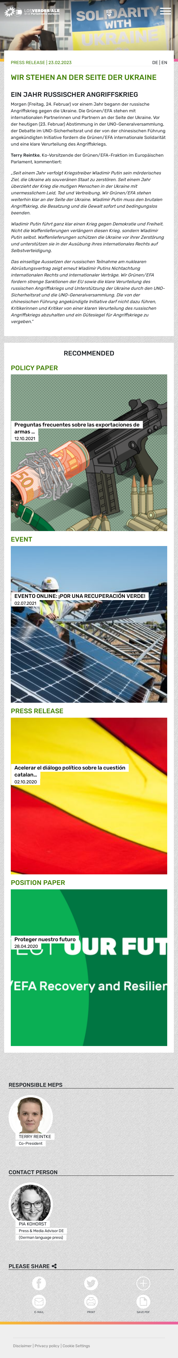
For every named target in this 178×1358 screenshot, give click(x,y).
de (155, 62)
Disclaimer (22, 1346)
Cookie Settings (76, 1346)
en (164, 62)
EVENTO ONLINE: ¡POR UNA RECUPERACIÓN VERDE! (79, 596)
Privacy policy (47, 1346)
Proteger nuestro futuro (45, 939)
